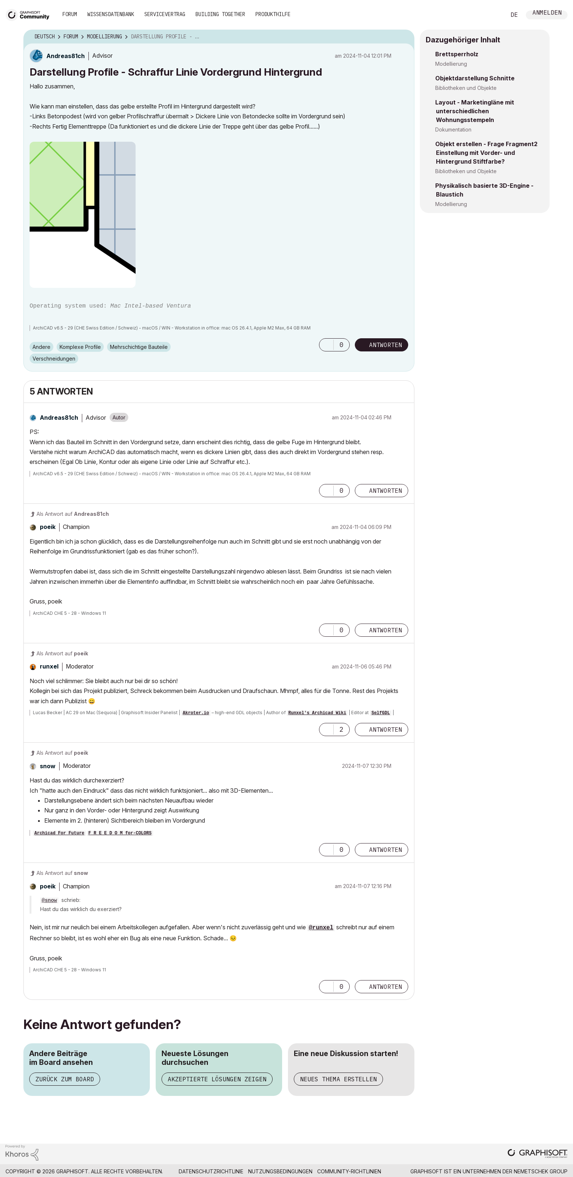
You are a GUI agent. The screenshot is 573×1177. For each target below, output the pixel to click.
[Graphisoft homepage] (538, 1154)
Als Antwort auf (73, 514)
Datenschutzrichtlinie (211, 1171)
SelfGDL (380, 713)
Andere (41, 347)
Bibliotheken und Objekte (466, 88)
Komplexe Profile (80, 347)
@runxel (321, 928)
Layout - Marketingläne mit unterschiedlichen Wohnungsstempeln (474, 111)
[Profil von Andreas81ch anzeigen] (65, 56)
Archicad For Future (59, 833)
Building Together (220, 14)
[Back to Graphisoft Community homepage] (29, 14)
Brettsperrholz (456, 54)
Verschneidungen (54, 358)
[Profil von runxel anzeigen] (49, 666)
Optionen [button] (404, 37)
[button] (83, 215)
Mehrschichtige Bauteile (139, 347)
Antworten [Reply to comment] (385, 490)
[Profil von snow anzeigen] (48, 766)
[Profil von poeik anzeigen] (48, 526)
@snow (49, 900)
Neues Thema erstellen (338, 1079)
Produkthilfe (273, 14)
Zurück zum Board (64, 1079)
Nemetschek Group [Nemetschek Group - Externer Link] (541, 1171)
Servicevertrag (164, 14)
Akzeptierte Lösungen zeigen (217, 1079)
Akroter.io (196, 713)
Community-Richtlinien (349, 1171)
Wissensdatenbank (110, 14)
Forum (69, 14)
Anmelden (547, 13)
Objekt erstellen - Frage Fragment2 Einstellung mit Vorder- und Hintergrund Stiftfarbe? (486, 152)
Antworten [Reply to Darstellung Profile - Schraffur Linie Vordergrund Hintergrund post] (385, 344)
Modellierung (451, 64)
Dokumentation (453, 129)
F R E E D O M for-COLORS (120, 833)
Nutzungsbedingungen (280, 1171)
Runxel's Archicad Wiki (317, 713)
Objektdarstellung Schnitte (475, 78)
